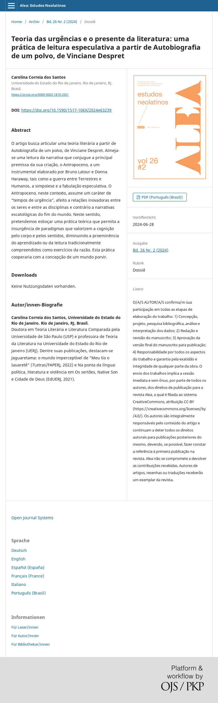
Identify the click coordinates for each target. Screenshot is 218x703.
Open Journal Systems (32, 517)
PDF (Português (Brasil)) (162, 197)
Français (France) (27, 576)
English (18, 559)
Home (16, 21)
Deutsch (19, 550)
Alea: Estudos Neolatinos (43, 5)
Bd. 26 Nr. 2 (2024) (62, 21)
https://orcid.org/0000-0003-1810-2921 (40, 95)
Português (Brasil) (28, 593)
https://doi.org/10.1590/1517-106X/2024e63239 (66, 110)
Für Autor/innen (25, 635)
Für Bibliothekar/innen (30, 644)
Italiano (18, 584)
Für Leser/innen (24, 627)
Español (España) (27, 567)
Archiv (34, 21)
